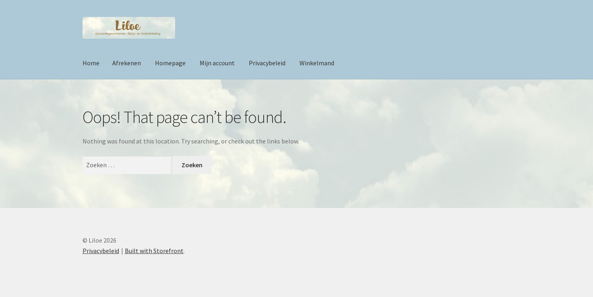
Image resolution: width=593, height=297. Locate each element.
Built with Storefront (154, 251)
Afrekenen (126, 63)
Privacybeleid (267, 63)
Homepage (170, 63)
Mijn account (217, 63)
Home (91, 63)
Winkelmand (317, 63)
